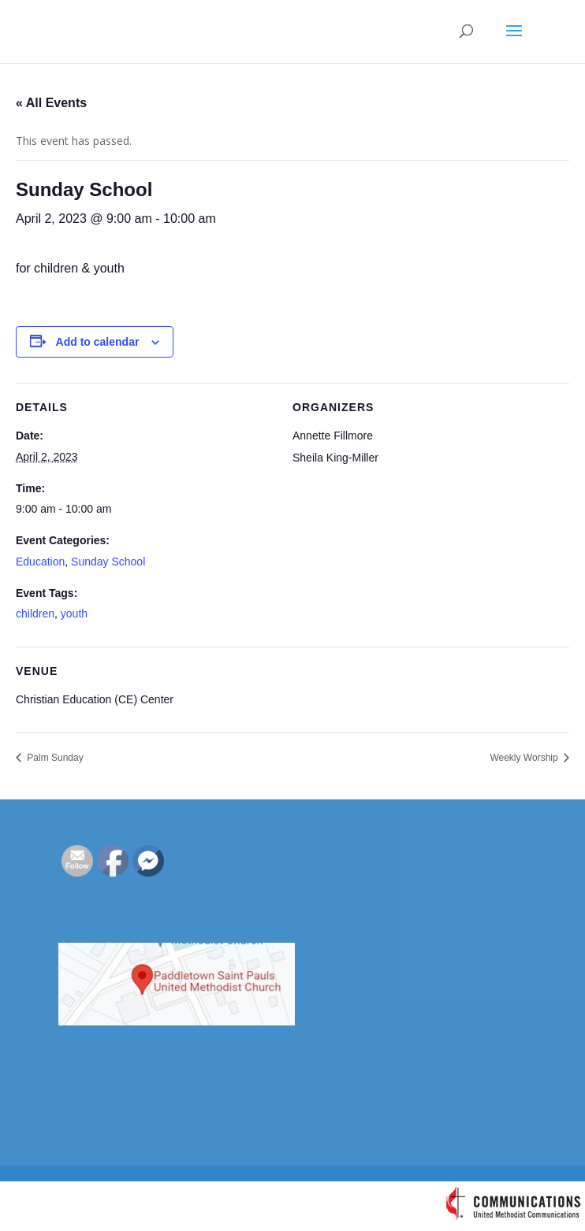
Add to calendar (98, 342)
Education (40, 561)
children (35, 613)
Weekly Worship (525, 757)
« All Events (51, 102)
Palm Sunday (54, 757)
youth (74, 613)
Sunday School (108, 561)
